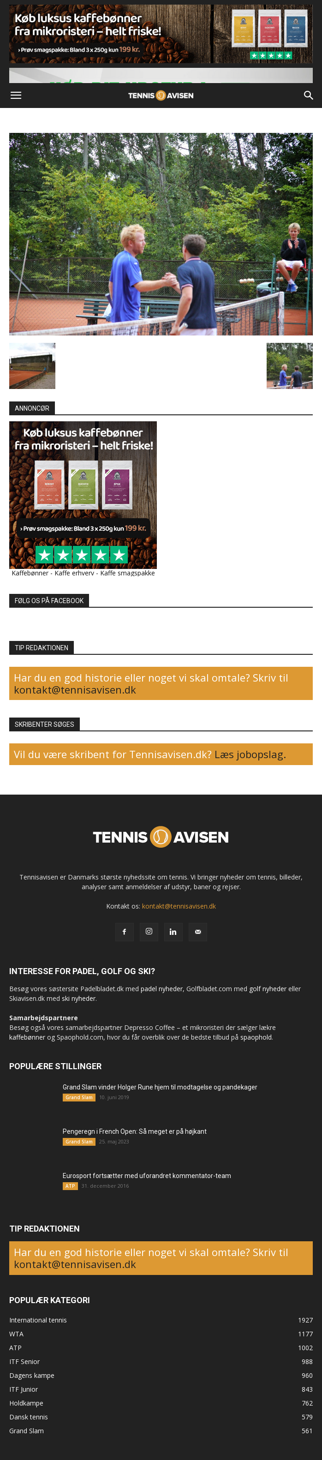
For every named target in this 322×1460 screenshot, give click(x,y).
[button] (15, 95)
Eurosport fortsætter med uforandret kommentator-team (147, 1175)
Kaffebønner (30, 572)
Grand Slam (79, 1097)
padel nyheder (162, 988)
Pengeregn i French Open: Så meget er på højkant (135, 1131)
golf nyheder (267, 988)
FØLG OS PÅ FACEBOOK (49, 600)
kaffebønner (27, 1037)
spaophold (256, 1037)
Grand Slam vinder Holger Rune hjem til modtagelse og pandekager (160, 1087)
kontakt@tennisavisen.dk (75, 689)
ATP (70, 1186)
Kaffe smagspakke (127, 572)
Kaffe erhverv (74, 572)
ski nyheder (78, 998)
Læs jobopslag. (250, 754)
